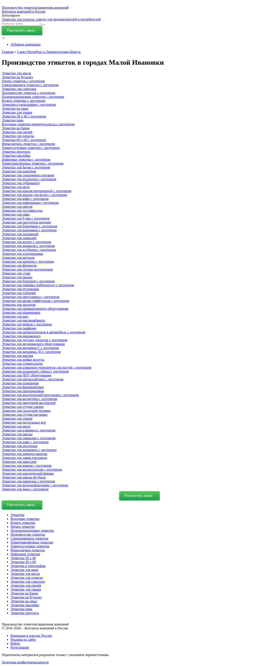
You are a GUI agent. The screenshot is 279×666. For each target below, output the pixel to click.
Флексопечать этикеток (27, 550)
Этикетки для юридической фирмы (28, 473)
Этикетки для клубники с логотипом (29, 250)
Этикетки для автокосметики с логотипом (32, 379)
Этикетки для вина (24, 570)
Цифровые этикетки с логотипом (26, 159)
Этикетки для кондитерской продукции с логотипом (40, 395)
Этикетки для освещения (20, 383)
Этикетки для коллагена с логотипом (29, 179)
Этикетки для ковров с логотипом (26, 465)
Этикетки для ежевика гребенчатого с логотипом (38, 285)
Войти (15, 643)
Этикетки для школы (17, 434)
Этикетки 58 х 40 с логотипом (24, 116)
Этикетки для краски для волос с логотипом (34, 195)
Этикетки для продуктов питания (26, 222)
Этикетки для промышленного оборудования (35, 308)
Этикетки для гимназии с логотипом (29, 438)
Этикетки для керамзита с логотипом (29, 450)
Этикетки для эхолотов (19, 305)
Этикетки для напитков (19, 171)
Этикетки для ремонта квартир (24, 454)
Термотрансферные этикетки (31, 542)
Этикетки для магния (17, 356)
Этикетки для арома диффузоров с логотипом (35, 301)
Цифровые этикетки (25, 554)
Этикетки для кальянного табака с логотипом (35, 371)
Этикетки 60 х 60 (23, 562)
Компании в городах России (31, 635)
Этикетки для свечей (17, 132)
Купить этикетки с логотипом (23, 100)
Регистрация (19, 647)
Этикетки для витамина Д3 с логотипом (31, 352)
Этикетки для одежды (18, 136)
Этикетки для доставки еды (22, 210)
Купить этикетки (22, 523)
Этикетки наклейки (16, 155)
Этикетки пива (13, 120)
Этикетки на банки (16, 128)
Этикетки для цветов (17, 206)
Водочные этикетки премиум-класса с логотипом (38, 124)
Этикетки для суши (16, 273)
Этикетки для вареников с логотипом (29, 230)
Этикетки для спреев (17, 418)
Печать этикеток (22, 526)
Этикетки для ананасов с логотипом (28, 246)
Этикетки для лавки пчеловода (24, 458)
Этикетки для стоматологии (22, 363)
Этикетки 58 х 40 (23, 558)
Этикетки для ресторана (19, 446)
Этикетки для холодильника (22, 253)
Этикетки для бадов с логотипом (26, 167)
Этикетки (17, 515)
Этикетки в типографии (28, 566)
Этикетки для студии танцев (23, 407)
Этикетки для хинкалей (19, 238)
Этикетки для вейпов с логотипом (27, 324)
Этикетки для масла (16, 73)
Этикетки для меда (16, 187)
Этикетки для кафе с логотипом (25, 442)
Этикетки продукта (16, 151)
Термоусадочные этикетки (29, 546)
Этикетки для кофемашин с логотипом (30, 202)
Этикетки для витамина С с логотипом (30, 348)
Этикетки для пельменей (20, 234)
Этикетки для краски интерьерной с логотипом (36, 191)
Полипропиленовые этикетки (32, 530)
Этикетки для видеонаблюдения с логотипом (35, 485)
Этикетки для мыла (16, 426)
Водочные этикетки (24, 519)
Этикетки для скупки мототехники (27, 269)
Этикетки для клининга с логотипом (28, 430)
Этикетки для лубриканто (21, 183)
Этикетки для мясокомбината (23, 320)
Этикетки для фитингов (19, 265)
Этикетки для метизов (18, 257)
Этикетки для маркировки (21, 312)
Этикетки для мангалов (19, 461)
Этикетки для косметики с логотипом (29, 399)
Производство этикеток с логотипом (28, 93)
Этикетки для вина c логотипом (25, 489)
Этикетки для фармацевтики (23, 387)
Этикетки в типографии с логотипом (29, 104)
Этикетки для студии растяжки (24, 414)
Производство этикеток (27, 534)
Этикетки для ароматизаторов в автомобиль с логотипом (43, 332)
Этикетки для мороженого (21, 336)
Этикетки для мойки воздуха (23, 359)
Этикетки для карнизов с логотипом (28, 481)
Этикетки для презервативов (23, 391)
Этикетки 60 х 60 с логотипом (24, 140)
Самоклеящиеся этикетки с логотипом (30, 85)
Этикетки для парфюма (19, 328)
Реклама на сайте (23, 639)
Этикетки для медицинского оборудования (33, 344)
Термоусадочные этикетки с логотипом (31, 148)
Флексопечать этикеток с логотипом (28, 144)
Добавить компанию (25, 44)
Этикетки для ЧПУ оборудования (26, 375)
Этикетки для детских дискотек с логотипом (34, 340)
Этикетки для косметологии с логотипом (32, 469)
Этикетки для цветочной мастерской (29, 403)
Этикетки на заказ (15, 108)
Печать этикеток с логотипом (23, 81)
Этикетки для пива (15, 214)
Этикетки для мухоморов (20, 289)
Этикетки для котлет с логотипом (26, 242)
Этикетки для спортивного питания (28, 175)
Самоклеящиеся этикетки (29, 538)
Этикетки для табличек (19, 293)
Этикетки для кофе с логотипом (25, 199)
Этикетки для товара (17, 112)
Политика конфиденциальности (25, 662)
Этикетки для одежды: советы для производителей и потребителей (51, 19)
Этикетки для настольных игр (24, 422)
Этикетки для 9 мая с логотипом (25, 218)
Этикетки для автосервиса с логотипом (31, 297)
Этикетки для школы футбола (24, 477)
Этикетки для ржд (15, 316)
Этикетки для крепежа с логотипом (28, 261)
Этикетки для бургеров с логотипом (28, 281)
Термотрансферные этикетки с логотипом (32, 163)
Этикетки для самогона (19, 89)
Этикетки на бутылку (17, 77)
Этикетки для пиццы (17, 277)
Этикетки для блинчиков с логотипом (29, 226)
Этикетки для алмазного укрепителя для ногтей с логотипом (46, 367)
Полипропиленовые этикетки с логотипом (33, 97)
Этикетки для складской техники (26, 410)
